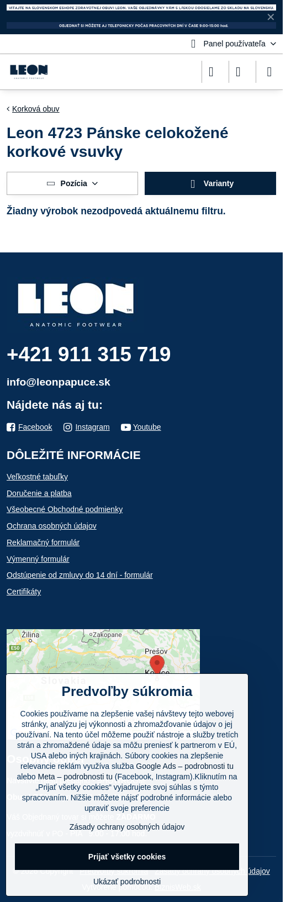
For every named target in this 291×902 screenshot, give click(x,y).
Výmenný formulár (38, 559)
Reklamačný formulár (43, 542)
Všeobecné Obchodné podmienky (65, 509)
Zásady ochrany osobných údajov (127, 826)
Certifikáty (24, 591)
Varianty (210, 184)
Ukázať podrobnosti (127, 881)
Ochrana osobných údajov (52, 525)
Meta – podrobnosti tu (75, 776)
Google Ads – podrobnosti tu (185, 766)
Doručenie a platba (39, 493)
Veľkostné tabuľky (37, 476)
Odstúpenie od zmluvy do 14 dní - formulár (80, 575)
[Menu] (269, 72)
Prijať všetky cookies (127, 856)
